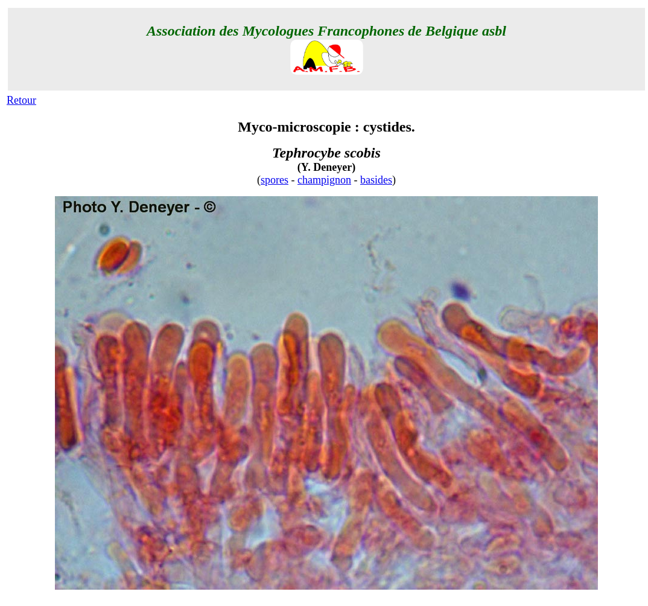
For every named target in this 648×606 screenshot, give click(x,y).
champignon (324, 180)
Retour (21, 100)
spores (274, 180)
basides (376, 180)
